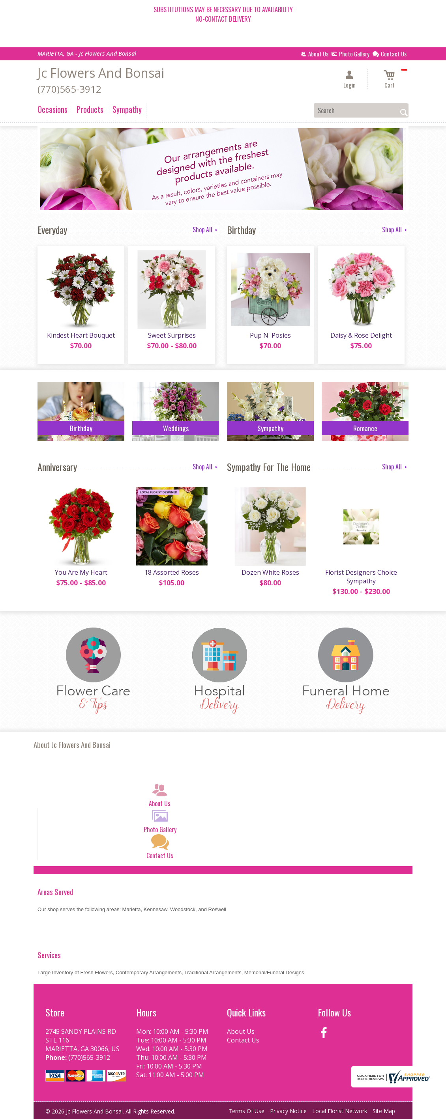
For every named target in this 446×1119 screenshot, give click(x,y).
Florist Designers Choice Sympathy (361, 576)
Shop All (206, 229)
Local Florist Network (339, 1111)
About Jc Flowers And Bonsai (72, 744)
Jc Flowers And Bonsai (100, 72)
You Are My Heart (81, 572)
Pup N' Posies (270, 335)
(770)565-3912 (69, 88)
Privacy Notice (288, 1111)
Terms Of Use (246, 1111)
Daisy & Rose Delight (361, 335)
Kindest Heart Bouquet (81, 335)
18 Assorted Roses (171, 572)
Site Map (384, 1111)
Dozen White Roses (270, 572)
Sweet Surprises (172, 335)
